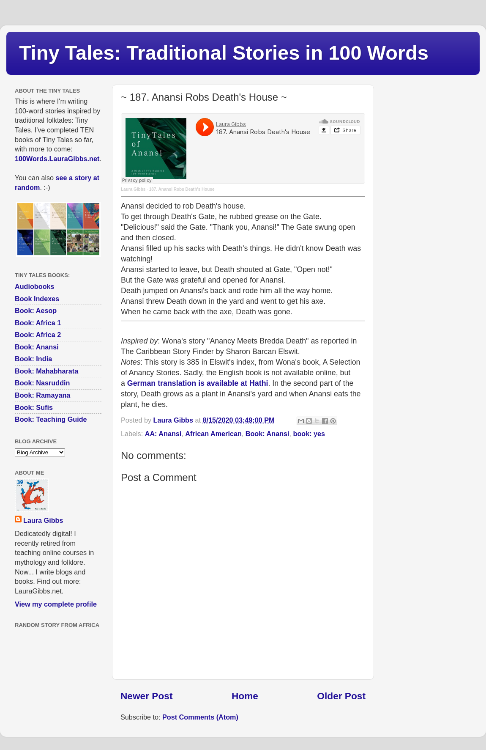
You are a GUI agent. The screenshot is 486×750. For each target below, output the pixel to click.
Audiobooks (35, 286)
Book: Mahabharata (46, 371)
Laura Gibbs (133, 189)
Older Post (341, 695)
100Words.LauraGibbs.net (57, 158)
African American (213, 433)
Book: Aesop (36, 310)
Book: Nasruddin (42, 383)
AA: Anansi (163, 433)
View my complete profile (56, 604)
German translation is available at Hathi (197, 383)
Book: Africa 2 (38, 334)
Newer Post (146, 695)
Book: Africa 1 (38, 323)
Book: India (33, 359)
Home (245, 695)
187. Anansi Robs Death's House (182, 189)
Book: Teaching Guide (51, 419)
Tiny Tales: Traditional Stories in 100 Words (224, 52)
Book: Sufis (34, 407)
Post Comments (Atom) (200, 717)
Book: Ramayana (42, 395)
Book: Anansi (267, 433)
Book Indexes (37, 298)
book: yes (309, 433)
